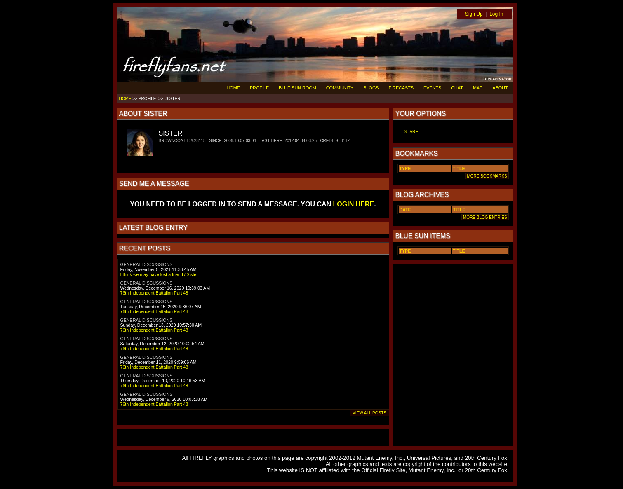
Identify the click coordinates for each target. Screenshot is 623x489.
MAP (477, 87)
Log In (496, 14)
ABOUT (500, 87)
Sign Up (474, 14)
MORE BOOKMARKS (487, 176)
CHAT (457, 87)
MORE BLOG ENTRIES (485, 217)
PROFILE (259, 87)
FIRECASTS (401, 87)
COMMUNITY (340, 87)
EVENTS (432, 87)
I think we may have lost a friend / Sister (159, 274)
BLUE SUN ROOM (297, 87)
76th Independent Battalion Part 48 (154, 292)
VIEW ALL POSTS (369, 413)
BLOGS (371, 87)
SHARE (411, 131)
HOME (233, 87)
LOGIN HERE (353, 204)
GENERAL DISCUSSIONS (146, 264)
